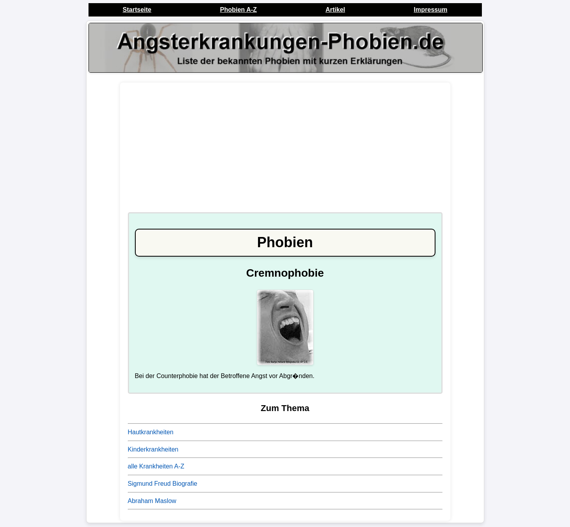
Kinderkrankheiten (153, 449)
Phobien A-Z (238, 9)
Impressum (430, 9)
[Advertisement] (285, 151)
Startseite (137, 9)
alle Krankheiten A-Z (156, 466)
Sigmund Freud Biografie (162, 483)
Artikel (335, 9)
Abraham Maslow (152, 501)
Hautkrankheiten (151, 432)
